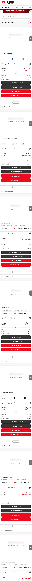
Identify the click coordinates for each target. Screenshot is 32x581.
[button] (6, 7)
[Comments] (30, 64)
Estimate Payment (16, 87)
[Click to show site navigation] (30, 7)
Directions (16, 7)
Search (26, 16)
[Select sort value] (30, 22)
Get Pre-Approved (16, 91)
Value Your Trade (16, 95)
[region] (16, 77)
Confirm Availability (16, 83)
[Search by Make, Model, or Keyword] (14, 16)
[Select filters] (27, 22)
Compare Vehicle (8, 107)
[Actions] (29, 53)
